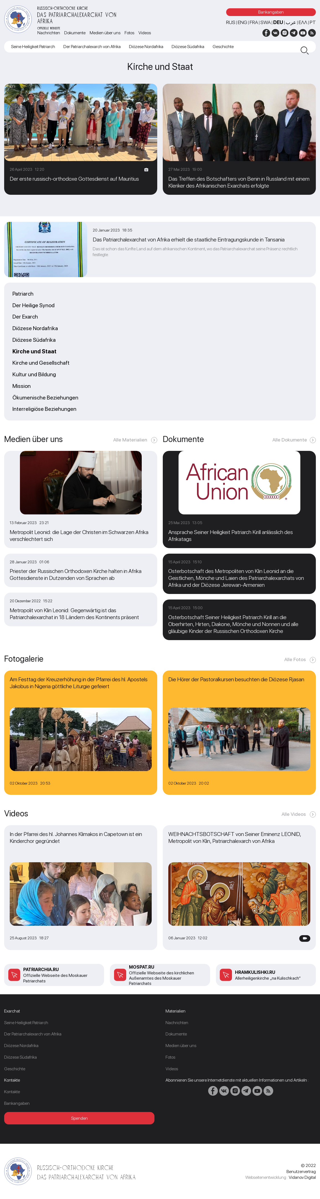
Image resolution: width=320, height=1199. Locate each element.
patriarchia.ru (41, 969)
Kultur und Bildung (34, 375)
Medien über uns (105, 32)
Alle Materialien (130, 440)
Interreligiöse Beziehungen (44, 409)
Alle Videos (294, 814)
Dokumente (75, 32)
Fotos (129, 32)
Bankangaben (271, 12)
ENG (242, 22)
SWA (265, 22)
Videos (144, 32)
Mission (21, 386)
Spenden (79, 1118)
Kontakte (12, 1091)
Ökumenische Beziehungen (45, 398)
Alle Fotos (295, 659)
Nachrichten (48, 32)
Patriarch (22, 294)
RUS (230, 22)
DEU (278, 22)
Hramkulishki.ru (255, 972)
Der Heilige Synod (33, 306)
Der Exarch (25, 317)
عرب (291, 22)
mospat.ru (141, 967)
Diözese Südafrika (188, 46)
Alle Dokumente (289, 440)
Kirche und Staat (34, 352)
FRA (254, 22)
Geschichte (223, 46)
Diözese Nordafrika (146, 46)
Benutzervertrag (301, 1171)
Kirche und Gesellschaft (40, 363)
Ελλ (303, 22)
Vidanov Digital (302, 1177)
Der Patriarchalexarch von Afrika (92, 46)
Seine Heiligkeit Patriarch (33, 46)
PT (313, 22)
